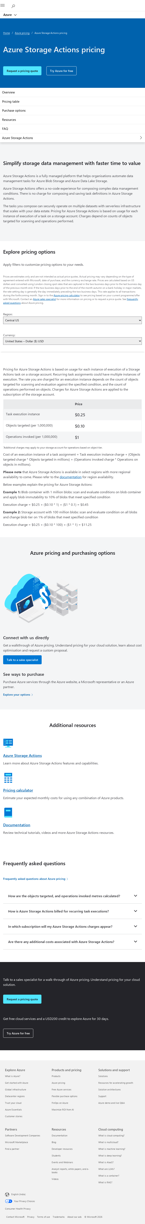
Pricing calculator (18, 790)
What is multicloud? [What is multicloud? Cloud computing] (108, 1142)
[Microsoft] (72, 3)
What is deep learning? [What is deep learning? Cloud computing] (110, 1155)
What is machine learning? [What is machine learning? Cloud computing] (111, 1148)
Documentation (16, 824)
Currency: (9, 335)
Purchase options (14, 110)
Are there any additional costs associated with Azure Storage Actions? (61, 941)
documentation (71, 477)
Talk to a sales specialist (22, 660)
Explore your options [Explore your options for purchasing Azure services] (16, 694)
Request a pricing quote (22, 71)
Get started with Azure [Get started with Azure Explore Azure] (16, 1082)
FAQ (5, 128)
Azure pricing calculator (67, 295)
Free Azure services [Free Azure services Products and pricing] (61, 1089)
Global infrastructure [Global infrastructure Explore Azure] (15, 1089)
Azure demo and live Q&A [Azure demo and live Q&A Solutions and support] (111, 1102)
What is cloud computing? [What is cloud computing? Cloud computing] (111, 1135)
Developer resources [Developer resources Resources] (62, 1148)
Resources (9, 120)
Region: (8, 314)
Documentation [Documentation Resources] (59, 1135)
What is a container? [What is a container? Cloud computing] (108, 1175)
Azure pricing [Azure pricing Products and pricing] (58, 1082)
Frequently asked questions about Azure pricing (34, 879)
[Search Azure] (14, 5)
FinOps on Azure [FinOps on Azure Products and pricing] (60, 1102)
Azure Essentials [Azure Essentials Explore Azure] (13, 1109)
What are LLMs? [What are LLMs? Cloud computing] (106, 1168)
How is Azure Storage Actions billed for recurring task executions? (58, 911)
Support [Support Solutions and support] (102, 1096)
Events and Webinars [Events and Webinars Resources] (62, 1162)
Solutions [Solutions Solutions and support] (103, 1076)
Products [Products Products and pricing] (56, 1076)
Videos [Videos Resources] (55, 1179)
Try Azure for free (61, 71)
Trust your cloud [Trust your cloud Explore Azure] (13, 1102)
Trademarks (59, 1216)
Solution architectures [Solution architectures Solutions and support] (109, 1089)
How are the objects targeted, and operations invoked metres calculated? (64, 896)
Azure (8, 15)
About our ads (74, 1216)
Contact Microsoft (15, 1216)
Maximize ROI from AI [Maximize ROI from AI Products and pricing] (63, 1109)
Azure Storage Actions (17, 138)
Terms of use (43, 1216)
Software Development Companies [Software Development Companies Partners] (22, 1135)
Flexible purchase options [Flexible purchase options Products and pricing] (64, 1096)
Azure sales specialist (44, 299)
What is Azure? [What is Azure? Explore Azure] (12, 1076)
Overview (8, 92)
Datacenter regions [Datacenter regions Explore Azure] (15, 1096)
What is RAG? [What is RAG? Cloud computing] (105, 1182)
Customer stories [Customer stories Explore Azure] (13, 1116)
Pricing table (10, 101)
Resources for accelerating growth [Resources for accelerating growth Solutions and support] (115, 1082)
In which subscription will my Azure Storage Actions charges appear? (60, 926)
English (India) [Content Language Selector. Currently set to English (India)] (18, 1194)
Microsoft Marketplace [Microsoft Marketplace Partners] (16, 1142)
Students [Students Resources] (56, 1155)
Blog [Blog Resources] (54, 1142)
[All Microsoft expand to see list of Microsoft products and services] (5, 6)
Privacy (30, 1216)
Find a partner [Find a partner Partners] (12, 1148)
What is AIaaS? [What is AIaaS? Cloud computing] (106, 1162)
